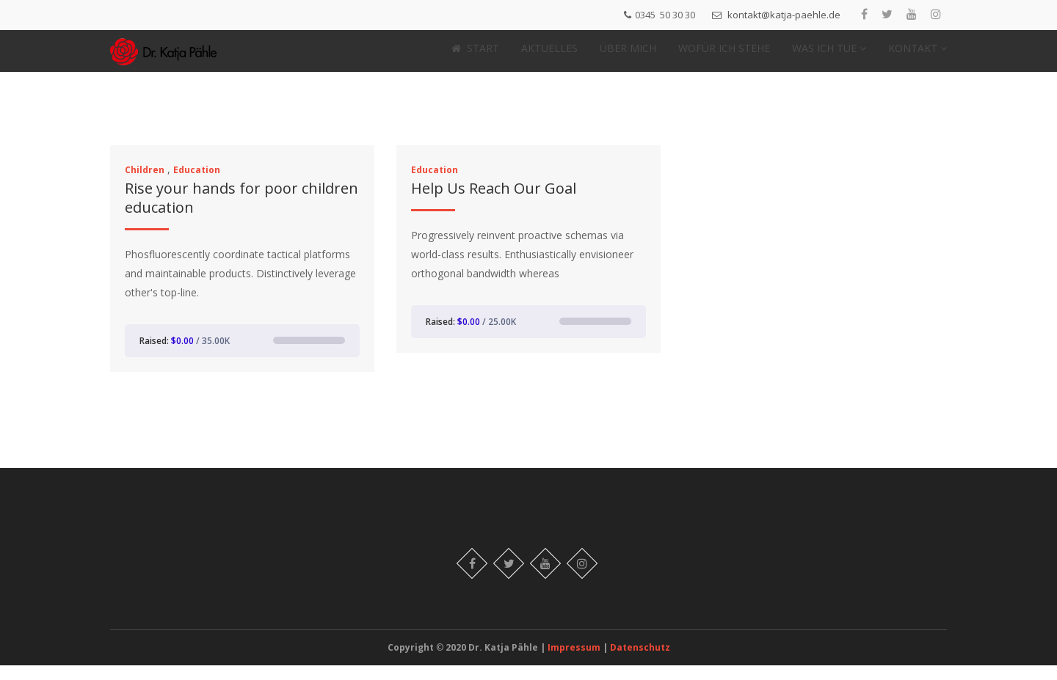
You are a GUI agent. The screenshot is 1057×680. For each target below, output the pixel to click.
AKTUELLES (549, 55)
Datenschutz (640, 662)
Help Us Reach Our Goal (493, 203)
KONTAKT (917, 55)
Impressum (575, 662)
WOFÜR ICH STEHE (724, 55)
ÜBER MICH (628, 55)
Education (196, 184)
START (475, 55)
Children (144, 184)
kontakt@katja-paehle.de (783, 14)
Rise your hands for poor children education (241, 212)
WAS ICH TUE (829, 55)
